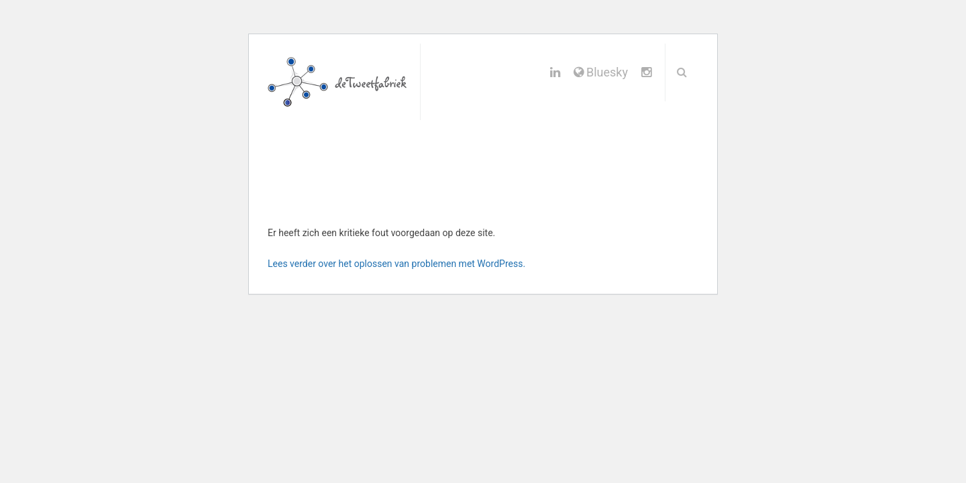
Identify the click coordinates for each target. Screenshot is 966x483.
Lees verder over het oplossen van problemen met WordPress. (396, 263)
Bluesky (601, 72)
